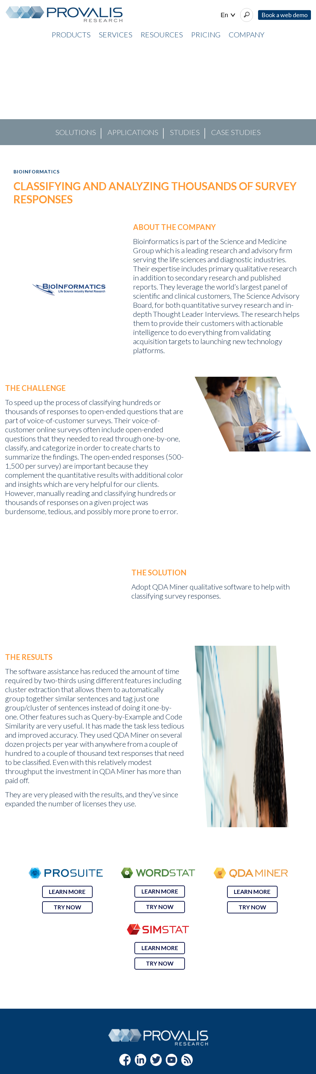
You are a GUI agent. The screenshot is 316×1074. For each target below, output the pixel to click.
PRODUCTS (71, 34)
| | (228, 15)
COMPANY (246, 34)
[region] (158, 94)
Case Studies (236, 132)
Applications (132, 132)
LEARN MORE (67, 891)
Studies (185, 132)
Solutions (75, 132)
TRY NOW (67, 907)
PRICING (206, 34)
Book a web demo (284, 15)
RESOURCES (161, 34)
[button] (10, 94)
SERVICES (115, 34)
